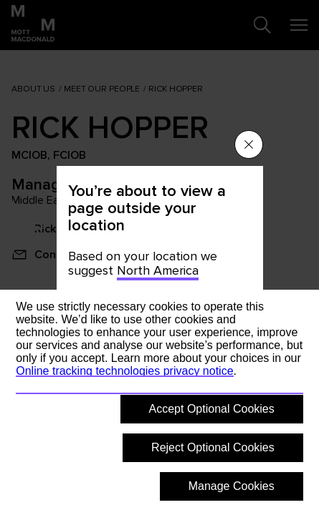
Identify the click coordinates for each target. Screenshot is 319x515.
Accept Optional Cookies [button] (212, 409)
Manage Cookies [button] (232, 486)
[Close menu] (248, 144)
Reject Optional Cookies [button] (213, 447)
